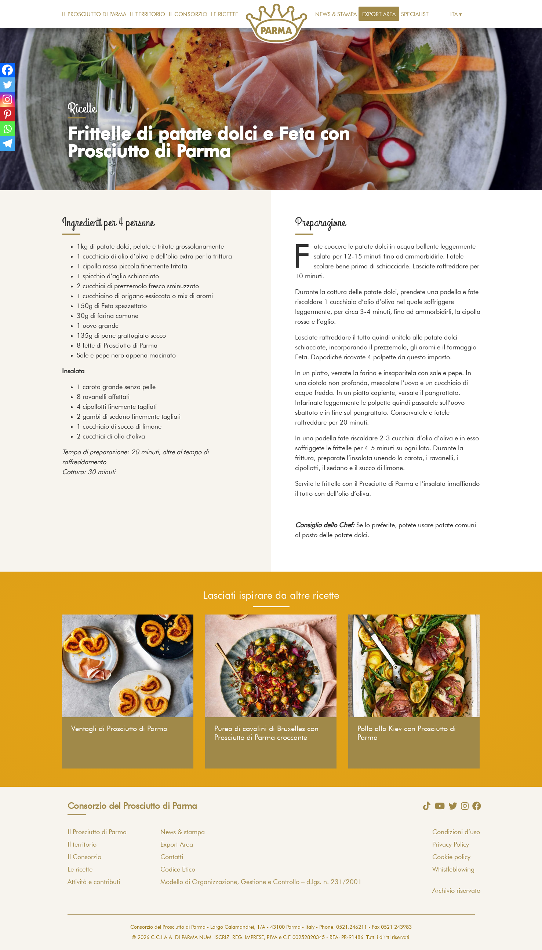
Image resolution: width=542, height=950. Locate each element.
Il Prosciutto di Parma (94, 14)
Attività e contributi (94, 882)
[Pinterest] (7, 114)
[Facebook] (7, 70)
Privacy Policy (450, 844)
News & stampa (336, 14)
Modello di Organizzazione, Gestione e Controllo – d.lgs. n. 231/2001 (261, 882)
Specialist (415, 14)
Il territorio (147, 14)
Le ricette (224, 14)
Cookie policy (451, 857)
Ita (454, 14)
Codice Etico (177, 869)
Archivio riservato (456, 891)
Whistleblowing (453, 869)
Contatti (171, 857)
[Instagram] (7, 99)
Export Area (379, 14)
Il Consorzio (188, 14)
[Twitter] (7, 84)
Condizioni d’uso (456, 832)
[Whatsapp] (7, 128)
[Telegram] (7, 143)
